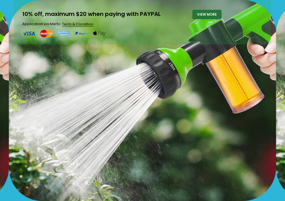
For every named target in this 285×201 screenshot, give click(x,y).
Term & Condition (78, 24)
